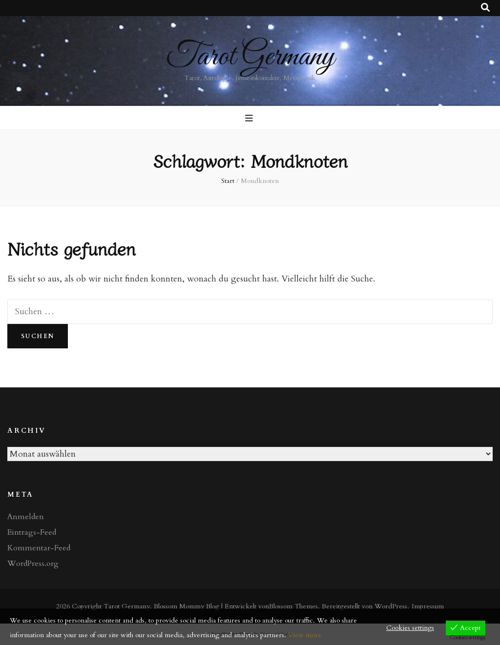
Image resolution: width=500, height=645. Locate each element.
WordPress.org (33, 563)
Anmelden (25, 516)
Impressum (428, 606)
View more (304, 635)
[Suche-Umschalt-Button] (485, 8)
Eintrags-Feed (31, 532)
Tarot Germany (250, 57)
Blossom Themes (293, 606)
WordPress (391, 606)
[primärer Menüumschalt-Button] (250, 118)
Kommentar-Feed (38, 548)
